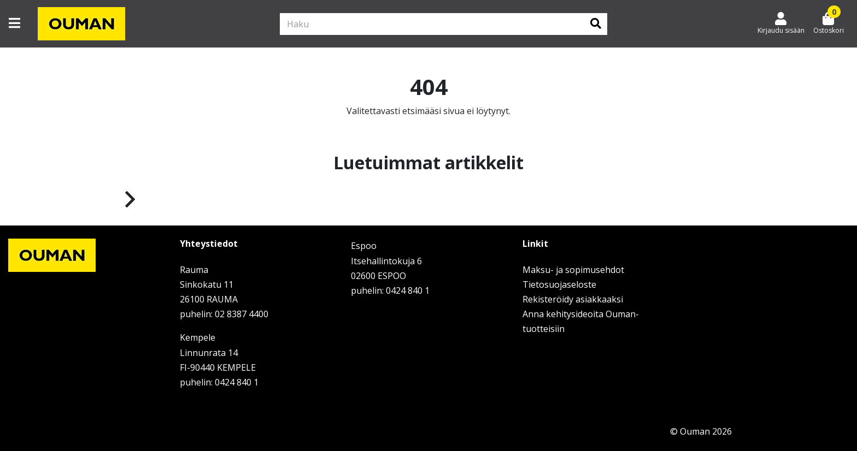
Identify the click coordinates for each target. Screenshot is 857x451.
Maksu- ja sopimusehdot (573, 270)
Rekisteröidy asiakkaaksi (573, 299)
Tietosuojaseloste (559, 284)
